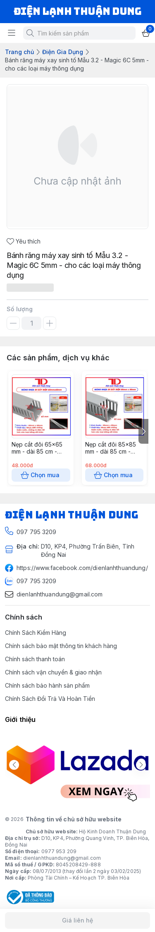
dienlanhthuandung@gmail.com (62, 858)
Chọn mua (41, 475)
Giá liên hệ (77, 920)
